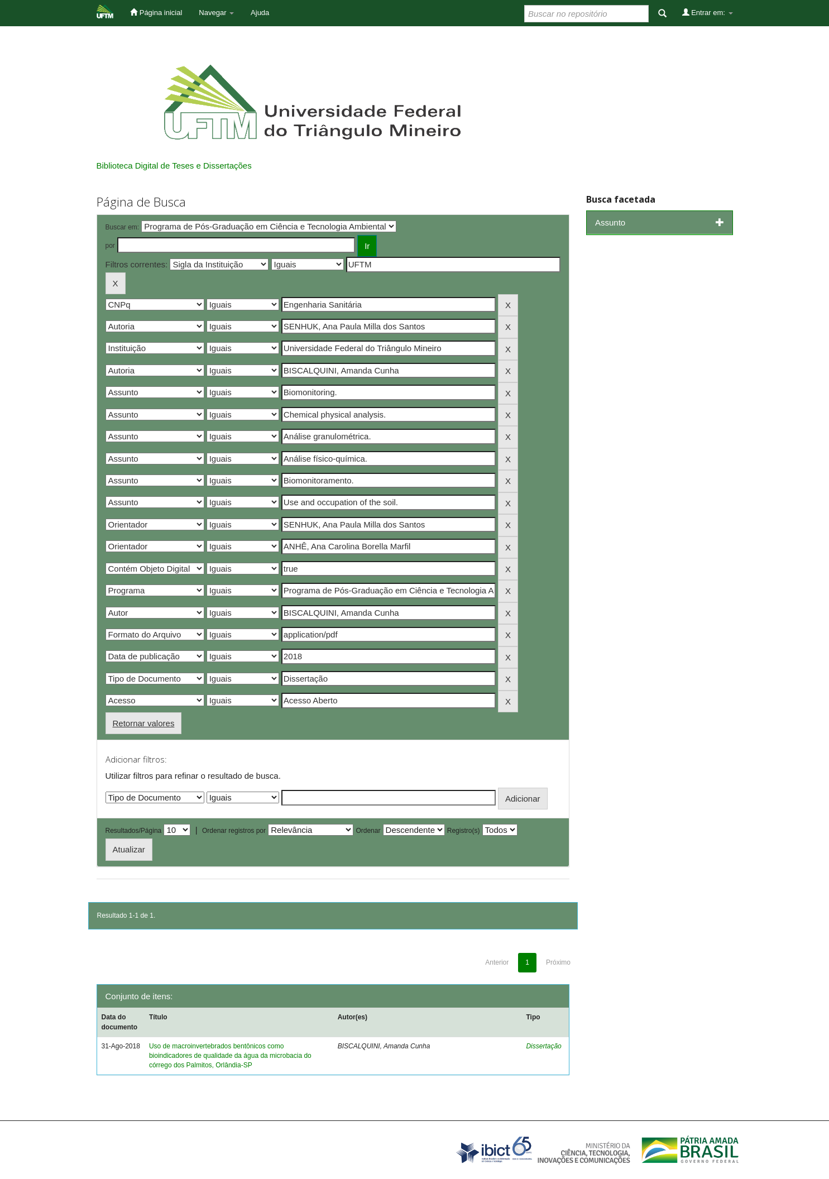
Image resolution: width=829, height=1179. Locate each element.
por (110, 246)
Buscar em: (123, 227)
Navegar (216, 12)
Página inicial (156, 12)
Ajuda (260, 12)
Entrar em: (707, 12)
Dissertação (543, 1046)
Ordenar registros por (234, 831)
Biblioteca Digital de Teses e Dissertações (174, 165)
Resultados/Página (134, 831)
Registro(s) (463, 831)
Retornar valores (144, 723)
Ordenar (368, 831)
